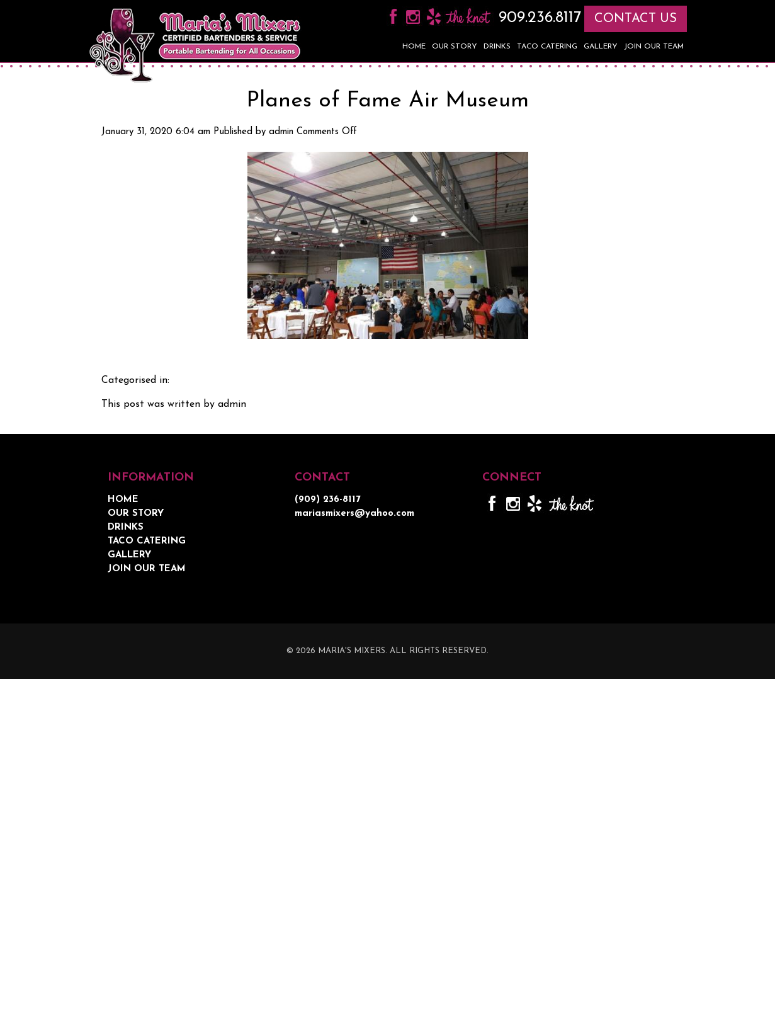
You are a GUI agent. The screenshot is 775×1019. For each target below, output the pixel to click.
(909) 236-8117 (328, 499)
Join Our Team (654, 46)
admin (281, 132)
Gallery (601, 46)
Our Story (454, 46)
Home (414, 46)
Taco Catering (547, 46)
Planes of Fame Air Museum (387, 101)
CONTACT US (635, 19)
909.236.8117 (537, 18)
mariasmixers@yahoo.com (354, 513)
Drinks (497, 46)
